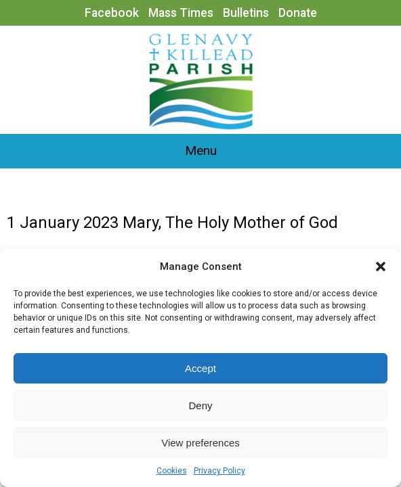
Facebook (112, 13)
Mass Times (180, 13)
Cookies (171, 471)
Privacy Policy (219, 471)
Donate (297, 13)
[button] (380, 266)
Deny (200, 405)
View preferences (200, 442)
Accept (200, 368)
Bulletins (246, 13)
